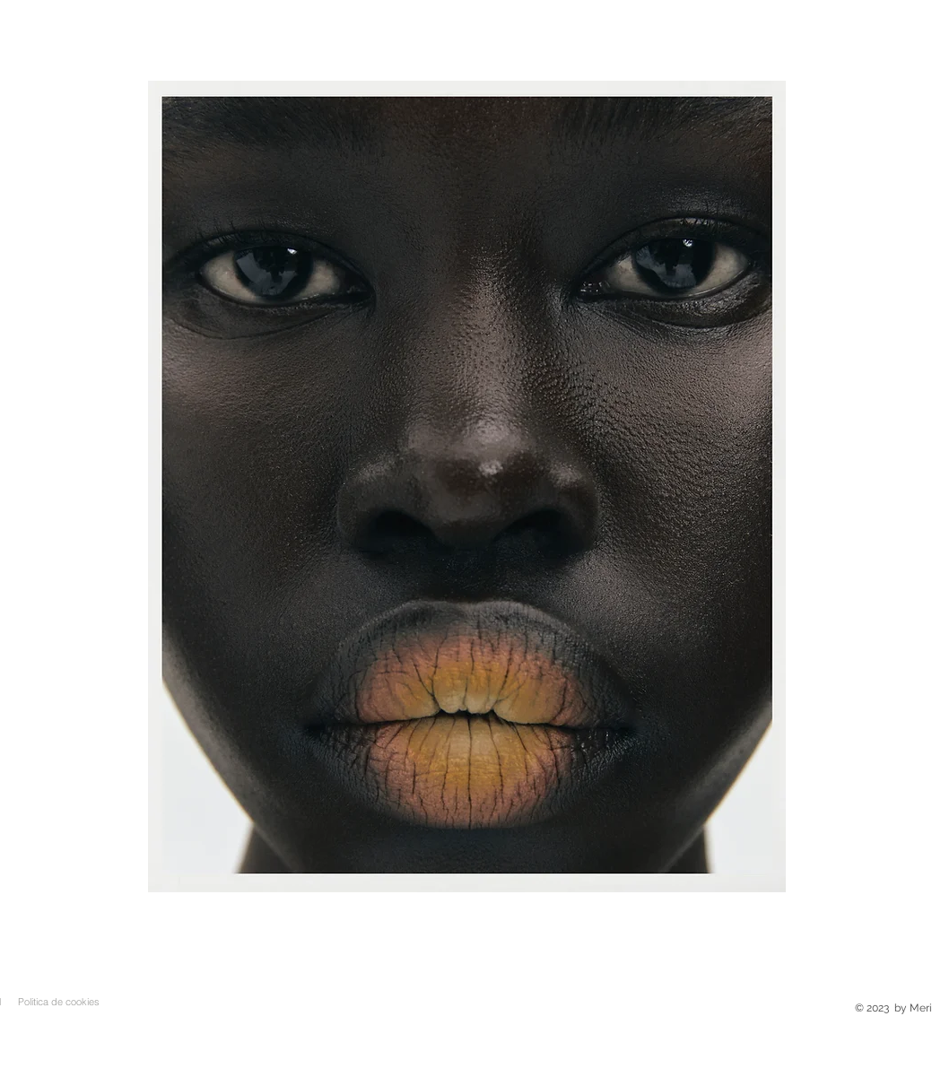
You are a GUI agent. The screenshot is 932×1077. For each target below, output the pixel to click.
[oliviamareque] (477, 864)
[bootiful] (456, 864)
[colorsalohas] (415, 864)
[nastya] (497, 864)
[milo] (518, 864)
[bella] (435, 864)
